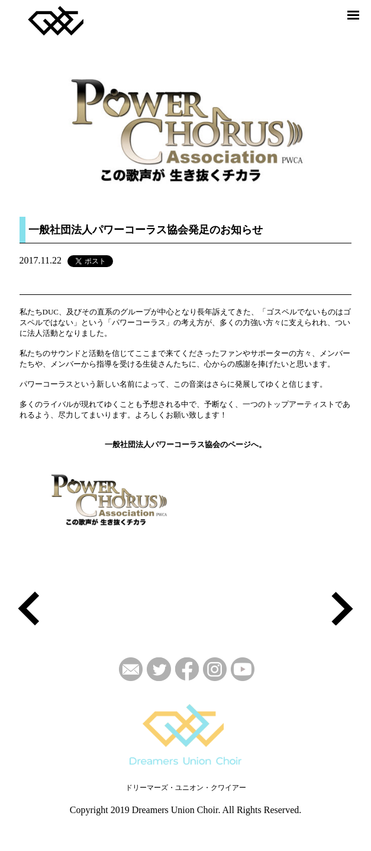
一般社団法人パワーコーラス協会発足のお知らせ (145, 230)
